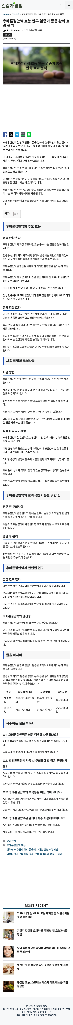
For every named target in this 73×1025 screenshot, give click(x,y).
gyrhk (5, 30)
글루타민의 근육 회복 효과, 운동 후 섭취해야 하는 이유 (34, 854)
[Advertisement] (36, 109)
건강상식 (15, 14)
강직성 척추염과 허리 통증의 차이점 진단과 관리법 (32, 849)
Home (6, 14)
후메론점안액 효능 (16, 845)
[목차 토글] (14, 214)
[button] (61, 5)
